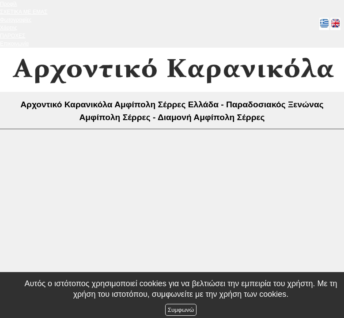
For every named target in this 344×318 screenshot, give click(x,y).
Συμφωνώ (181, 310)
